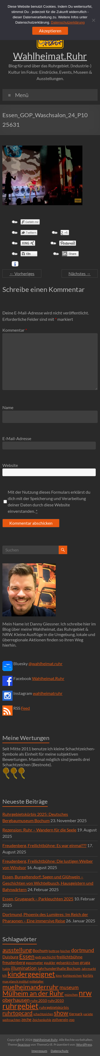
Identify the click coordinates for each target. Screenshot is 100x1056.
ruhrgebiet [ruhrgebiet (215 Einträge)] (20, 1005)
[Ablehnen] (93, 20)
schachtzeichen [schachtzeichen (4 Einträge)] (43, 1014)
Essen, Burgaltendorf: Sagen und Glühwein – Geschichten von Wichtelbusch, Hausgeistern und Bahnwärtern (47, 883)
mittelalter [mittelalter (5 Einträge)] (36, 981)
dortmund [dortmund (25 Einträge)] (82, 950)
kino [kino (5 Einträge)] (59, 975)
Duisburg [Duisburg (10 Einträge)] (10, 957)
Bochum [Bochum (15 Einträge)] (40, 950)
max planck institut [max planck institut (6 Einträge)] (15, 981)
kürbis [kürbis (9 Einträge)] (88, 975)
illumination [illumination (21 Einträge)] (24, 968)
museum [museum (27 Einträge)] (69, 987)
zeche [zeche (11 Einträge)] (26, 1019)
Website (10, 465)
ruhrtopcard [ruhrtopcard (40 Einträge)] (17, 1013)
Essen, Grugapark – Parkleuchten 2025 (37, 898)
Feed (25, 708)
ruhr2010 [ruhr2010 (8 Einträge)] (56, 1000)
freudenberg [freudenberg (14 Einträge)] (13, 962)
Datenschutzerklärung (68, 22)
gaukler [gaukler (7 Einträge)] (49, 963)
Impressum (39, 1051)
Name (7, 407)
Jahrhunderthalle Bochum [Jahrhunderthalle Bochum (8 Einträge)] (59, 968)
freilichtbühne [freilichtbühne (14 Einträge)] (69, 956)
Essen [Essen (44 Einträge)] (26, 956)
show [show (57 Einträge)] (61, 1012)
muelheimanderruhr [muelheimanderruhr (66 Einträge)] (30, 987)
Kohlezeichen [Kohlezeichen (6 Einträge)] (72, 976)
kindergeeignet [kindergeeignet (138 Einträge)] (31, 974)
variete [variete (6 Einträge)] (88, 1014)
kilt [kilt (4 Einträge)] (4, 975)
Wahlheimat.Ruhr (50, 56)
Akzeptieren (50, 30)
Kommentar (14, 329)
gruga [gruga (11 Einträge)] (85, 962)
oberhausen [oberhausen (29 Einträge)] (16, 1000)
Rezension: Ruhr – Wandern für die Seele (39, 829)
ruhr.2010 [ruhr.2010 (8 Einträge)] (38, 1000)
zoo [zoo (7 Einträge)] (71, 1020)
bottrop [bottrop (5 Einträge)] (54, 951)
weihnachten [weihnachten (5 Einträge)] (11, 1020)
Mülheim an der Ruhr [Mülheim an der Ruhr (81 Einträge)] (33, 993)
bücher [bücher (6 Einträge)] (65, 951)
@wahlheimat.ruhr (45, 663)
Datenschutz (60, 1051)
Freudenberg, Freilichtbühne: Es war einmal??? (44, 845)
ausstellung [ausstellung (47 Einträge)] (17, 949)
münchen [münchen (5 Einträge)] (71, 994)
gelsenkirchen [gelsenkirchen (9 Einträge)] (67, 962)
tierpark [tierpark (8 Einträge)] (75, 1014)
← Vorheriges (21, 273)
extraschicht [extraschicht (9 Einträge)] (45, 957)
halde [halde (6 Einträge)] (6, 969)
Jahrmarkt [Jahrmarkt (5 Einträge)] (88, 968)
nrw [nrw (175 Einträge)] (85, 992)
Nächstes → (80, 273)
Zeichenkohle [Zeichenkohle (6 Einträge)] (41, 1020)
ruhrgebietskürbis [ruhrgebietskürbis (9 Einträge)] (54, 1007)
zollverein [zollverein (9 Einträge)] (60, 1019)
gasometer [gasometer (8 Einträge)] (34, 963)
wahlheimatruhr (47, 693)
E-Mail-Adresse (16, 438)
